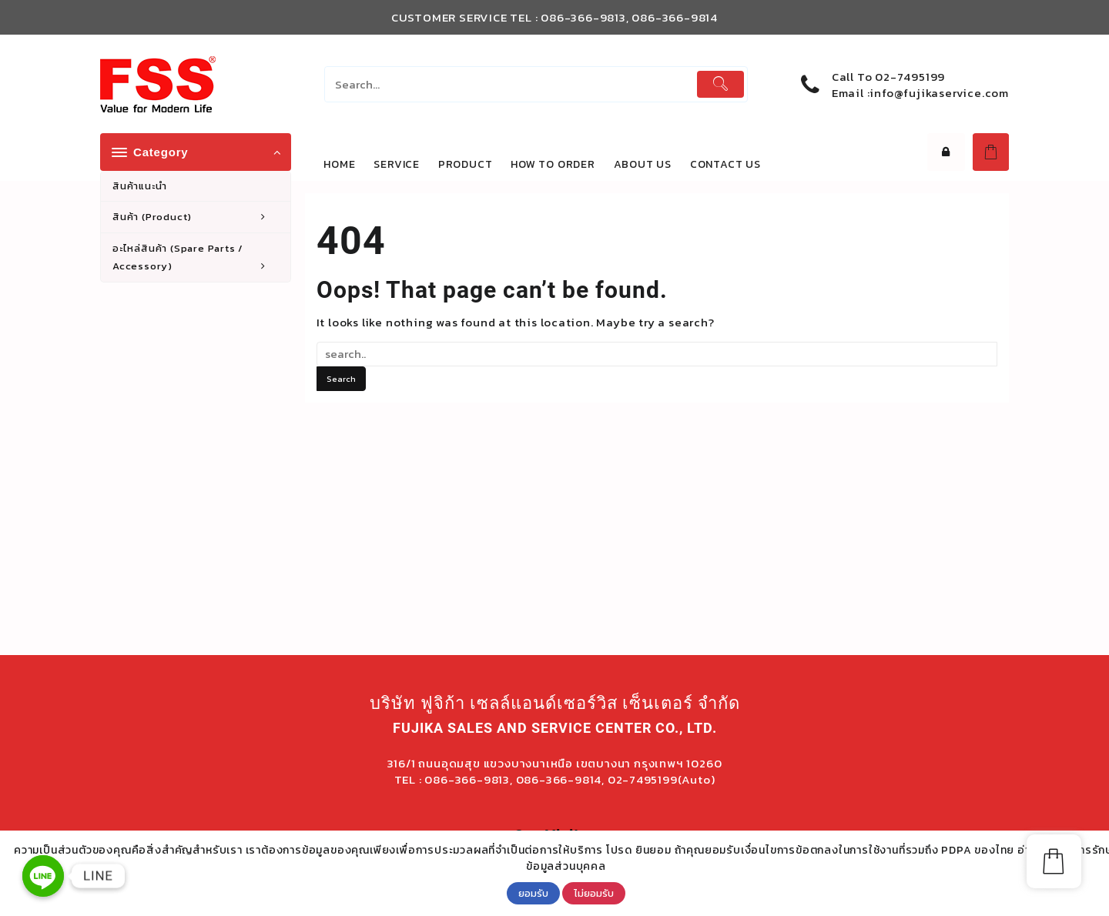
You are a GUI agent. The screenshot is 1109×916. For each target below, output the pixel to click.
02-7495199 (910, 76)
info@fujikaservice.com (939, 93)
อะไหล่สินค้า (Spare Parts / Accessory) (197, 258)
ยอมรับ (533, 893)
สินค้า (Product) (197, 217)
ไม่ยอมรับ (594, 893)
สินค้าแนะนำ (139, 186)
